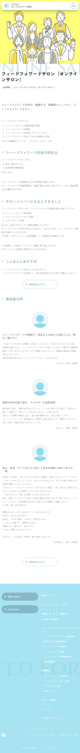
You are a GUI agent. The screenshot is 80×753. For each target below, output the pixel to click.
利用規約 (52, 736)
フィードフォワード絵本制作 (56, 677)
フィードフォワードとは (54, 605)
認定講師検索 (49, 662)
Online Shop (13, 610)
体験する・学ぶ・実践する (55, 614)
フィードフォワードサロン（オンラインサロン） (59, 630)
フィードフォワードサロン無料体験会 (59, 637)
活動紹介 (46, 671)
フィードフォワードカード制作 (57, 682)
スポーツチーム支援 (52, 687)
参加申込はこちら (37, 285)
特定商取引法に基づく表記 (68, 736)
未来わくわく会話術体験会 (55, 642)
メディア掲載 (48, 700)
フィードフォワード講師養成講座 (58, 657)
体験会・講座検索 (51, 620)
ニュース (46, 709)
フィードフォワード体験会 (55, 647)
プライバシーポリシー (37, 736)
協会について (48, 596)
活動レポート (49, 692)
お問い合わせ (14, 597)
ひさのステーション (52, 719)
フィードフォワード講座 (54, 652)
